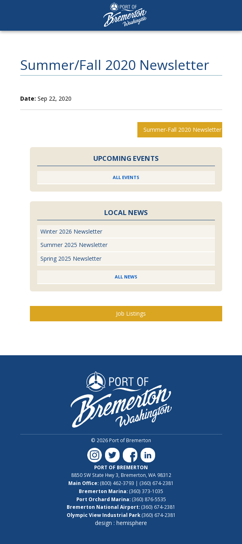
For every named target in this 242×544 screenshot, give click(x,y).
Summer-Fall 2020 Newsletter (182, 129)
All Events (126, 177)
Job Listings (131, 313)
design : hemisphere (121, 523)
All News (126, 277)
